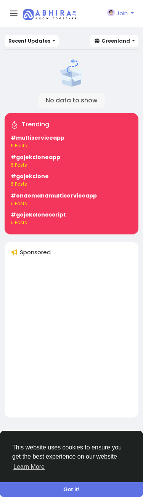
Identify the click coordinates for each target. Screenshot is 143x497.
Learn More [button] (29, 467)
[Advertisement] (71, 340)
